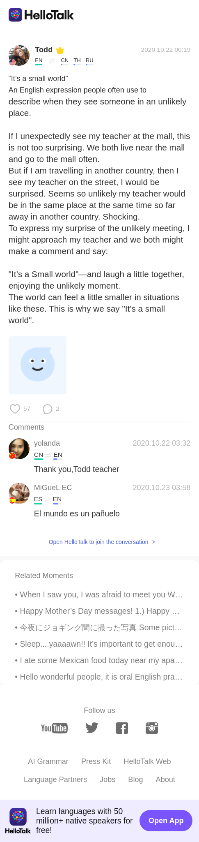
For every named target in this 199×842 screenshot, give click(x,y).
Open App (166, 821)
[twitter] (91, 727)
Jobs (107, 779)
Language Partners (55, 779)
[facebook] (122, 728)
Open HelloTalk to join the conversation (99, 542)
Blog (135, 779)
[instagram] (152, 728)
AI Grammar (48, 761)
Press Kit (96, 761)
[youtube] (54, 728)
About (165, 779)
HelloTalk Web (147, 761)
